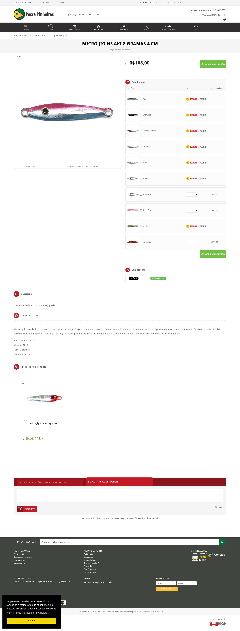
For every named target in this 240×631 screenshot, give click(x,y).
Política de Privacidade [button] (34, 612)
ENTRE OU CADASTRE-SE (150, 3)
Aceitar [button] (32, 620)
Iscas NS (18, 57)
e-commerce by (219, 619)
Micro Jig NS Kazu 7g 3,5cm (44, 423)
